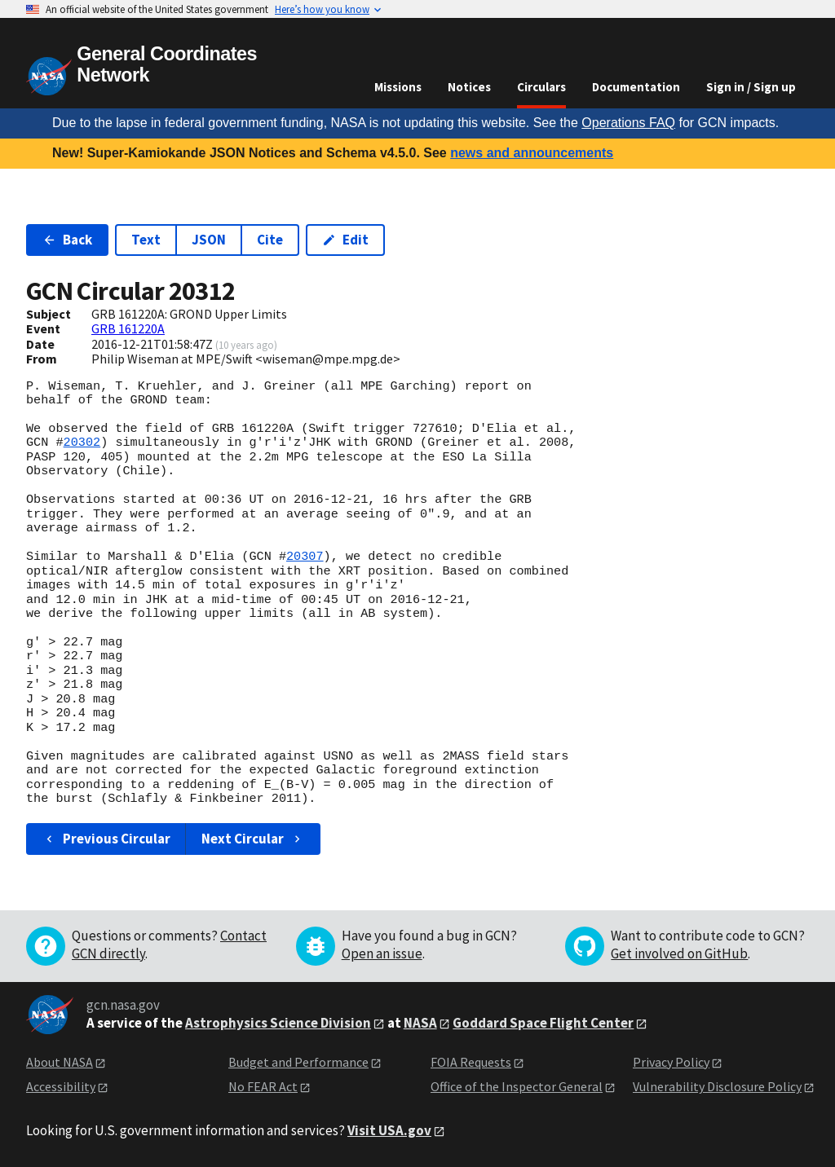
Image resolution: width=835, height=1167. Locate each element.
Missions (398, 87)
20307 (305, 556)
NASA (420, 1023)
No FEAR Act (263, 1086)
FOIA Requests (471, 1062)
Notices (469, 87)
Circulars (541, 87)
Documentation (636, 87)
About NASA (59, 1062)
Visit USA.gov (389, 1130)
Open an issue (382, 953)
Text (146, 240)
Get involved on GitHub (679, 953)
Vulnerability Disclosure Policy (717, 1086)
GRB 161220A (128, 328)
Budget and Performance (298, 1062)
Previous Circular (106, 839)
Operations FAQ (628, 123)
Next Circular (252, 839)
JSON (209, 240)
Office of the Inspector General (517, 1086)
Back (67, 240)
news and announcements (531, 153)
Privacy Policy (671, 1062)
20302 (82, 442)
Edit (345, 240)
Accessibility (60, 1086)
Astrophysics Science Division (278, 1023)
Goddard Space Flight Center (543, 1023)
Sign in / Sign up (751, 87)
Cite (270, 240)
